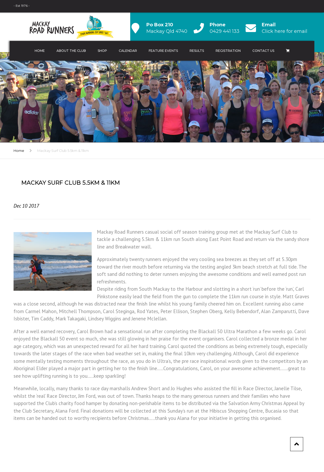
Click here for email (284, 31)
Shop (102, 51)
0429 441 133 (224, 31)
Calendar (128, 51)
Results (197, 51)
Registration (228, 51)
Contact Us (263, 51)
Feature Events (163, 51)
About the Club (71, 51)
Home (40, 51)
